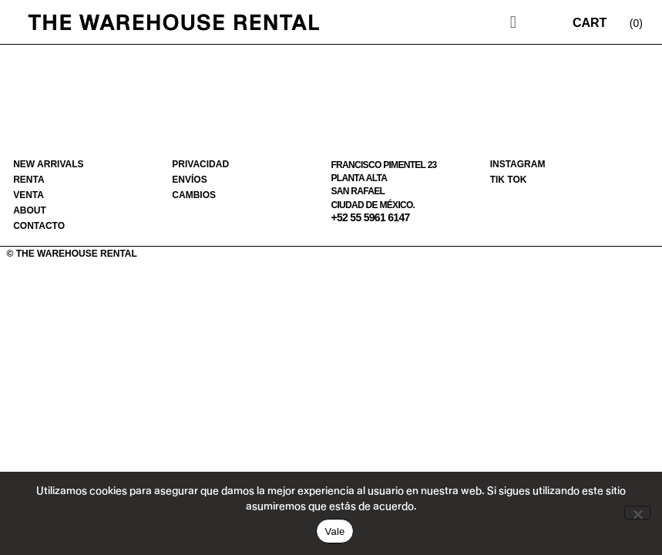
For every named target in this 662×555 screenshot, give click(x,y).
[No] (637, 513)
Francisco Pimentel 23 (383, 165)
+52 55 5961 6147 (370, 217)
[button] (513, 22)
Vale (334, 531)
